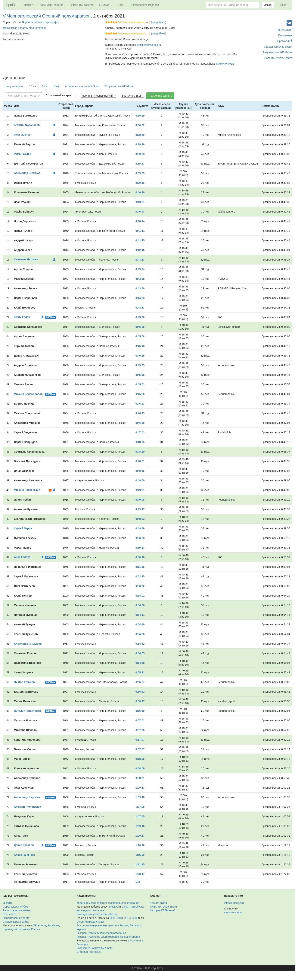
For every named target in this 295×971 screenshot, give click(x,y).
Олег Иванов (22, 134)
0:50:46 (139, 557)
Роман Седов (22, 153)
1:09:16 (139, 826)
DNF (138, 881)
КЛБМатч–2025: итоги (163, 906)
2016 (134, 917)
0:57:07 (139, 739)
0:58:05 (139, 758)
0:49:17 (139, 509)
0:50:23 (139, 547)
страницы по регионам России (21, 929)
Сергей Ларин (23, 528)
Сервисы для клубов (15, 906)
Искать (268, 4)
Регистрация (284, 29)
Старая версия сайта (16, 921)
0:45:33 (139, 365)
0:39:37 (139, 163)
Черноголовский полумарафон (41, 22)
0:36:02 (139, 125)
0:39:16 (139, 144)
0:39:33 (139, 153)
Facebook (53, 925)
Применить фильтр (160, 95)
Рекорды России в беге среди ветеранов (101, 932)
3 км (56, 86)
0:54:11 (139, 614)
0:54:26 (139, 634)
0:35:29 (139, 115)
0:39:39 (139, 173)
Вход (283, 4)
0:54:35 (139, 653)
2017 (127, 917)
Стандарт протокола (89, 951)
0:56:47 (139, 701)
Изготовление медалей (145, 4)
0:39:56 (139, 182)
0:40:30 (139, 192)
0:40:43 (139, 211)
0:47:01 (139, 432)
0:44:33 (139, 298)
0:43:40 (139, 288)
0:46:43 (139, 413)
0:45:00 (139, 317)
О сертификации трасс (90, 921)
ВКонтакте (39, 925)
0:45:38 (139, 374)
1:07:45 (139, 816)
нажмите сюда (225, 63)
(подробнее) (158, 22)
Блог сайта (9, 914)
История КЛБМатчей (162, 910)
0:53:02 (139, 586)
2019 (113, 917)
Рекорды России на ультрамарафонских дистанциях (109, 936)
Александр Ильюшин (28, 643)
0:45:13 (139, 346)
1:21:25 (139, 864)
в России (133, 940)
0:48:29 (139, 451)
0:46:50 (139, 422)
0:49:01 (139, 490)
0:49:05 (139, 499)
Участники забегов (82, 4)
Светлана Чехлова (26, 259)
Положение (285, 35)
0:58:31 (139, 778)
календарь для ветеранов (123, 902)
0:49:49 (139, 528)
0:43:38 (139, 278)
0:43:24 (139, 269)
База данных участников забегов (97, 914)
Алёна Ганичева (24, 854)
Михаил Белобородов (28, 394)
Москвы (114, 906)
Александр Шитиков (27, 173)
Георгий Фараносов (27, 125)
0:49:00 (139, 480)
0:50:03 (139, 538)
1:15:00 (139, 854)
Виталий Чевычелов (27, 710)
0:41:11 (139, 230)
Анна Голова (22, 557)
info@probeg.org (234, 902)
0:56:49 (139, 710)
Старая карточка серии (278, 46)
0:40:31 (139, 201)
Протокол (284, 41)
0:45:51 (139, 384)
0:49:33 (139, 518)
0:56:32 (139, 691)
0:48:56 (139, 470)
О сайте (7, 902)
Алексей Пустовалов (27, 806)
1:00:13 (139, 787)
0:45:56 (139, 394)
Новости (29, 4)
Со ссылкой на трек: (59, 95)
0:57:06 (139, 730)
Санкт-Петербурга (133, 906)
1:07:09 (139, 806)
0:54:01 (139, 595)
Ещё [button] (121, 4)
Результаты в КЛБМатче (277, 52)
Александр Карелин (27, 797)
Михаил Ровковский (27, 489)
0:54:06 (139, 605)
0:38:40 (139, 134)
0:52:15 (139, 576)
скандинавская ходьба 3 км (81, 86)
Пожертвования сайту (16, 917)
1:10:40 (139, 845)
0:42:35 (139, 240)
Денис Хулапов (24, 845)
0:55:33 (139, 672)
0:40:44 (139, 221)
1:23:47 (139, 874)
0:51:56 (139, 566)
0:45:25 (139, 355)
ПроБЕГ (12, 5)
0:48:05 (139, 442)
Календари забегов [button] (52, 4)
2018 (120, 917)
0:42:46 (139, 250)
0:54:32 (139, 643)
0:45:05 (139, 326)
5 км (44, 86)
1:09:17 (139, 835)
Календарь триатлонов (91, 910)
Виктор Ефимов (24, 682)
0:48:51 (139, 461)
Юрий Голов (22, 317)
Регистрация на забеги (17, 910)
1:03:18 (139, 797)
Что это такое (158, 902)
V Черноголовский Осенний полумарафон (47, 15)
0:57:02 (139, 720)
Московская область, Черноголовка (24, 27)
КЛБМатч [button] (105, 4)
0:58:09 (139, 768)
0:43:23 (139, 259)
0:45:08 (139, 336)
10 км (32, 86)
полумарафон (14, 86)
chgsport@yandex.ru (149, 44)
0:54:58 (139, 662)
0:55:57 (139, 682)
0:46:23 (139, 403)
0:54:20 (139, 624)
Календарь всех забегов (91, 902)
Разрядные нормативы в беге (95, 948)
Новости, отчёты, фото (278, 57)
